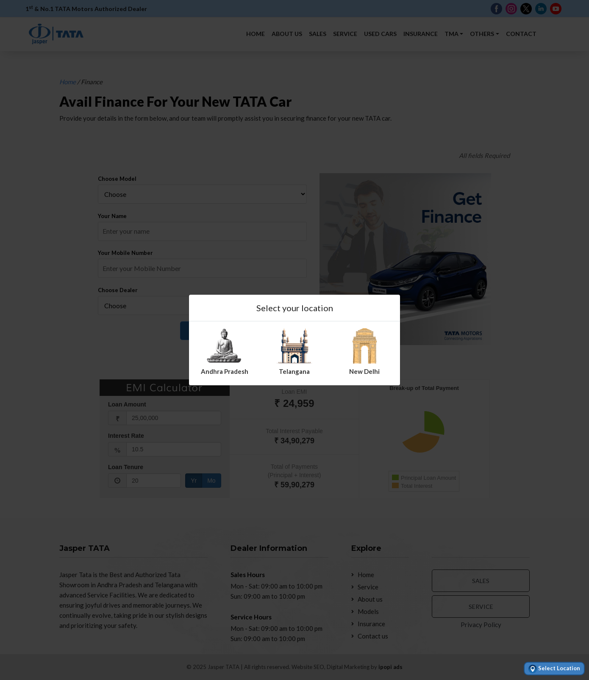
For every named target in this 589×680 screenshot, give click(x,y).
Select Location (554, 669)
